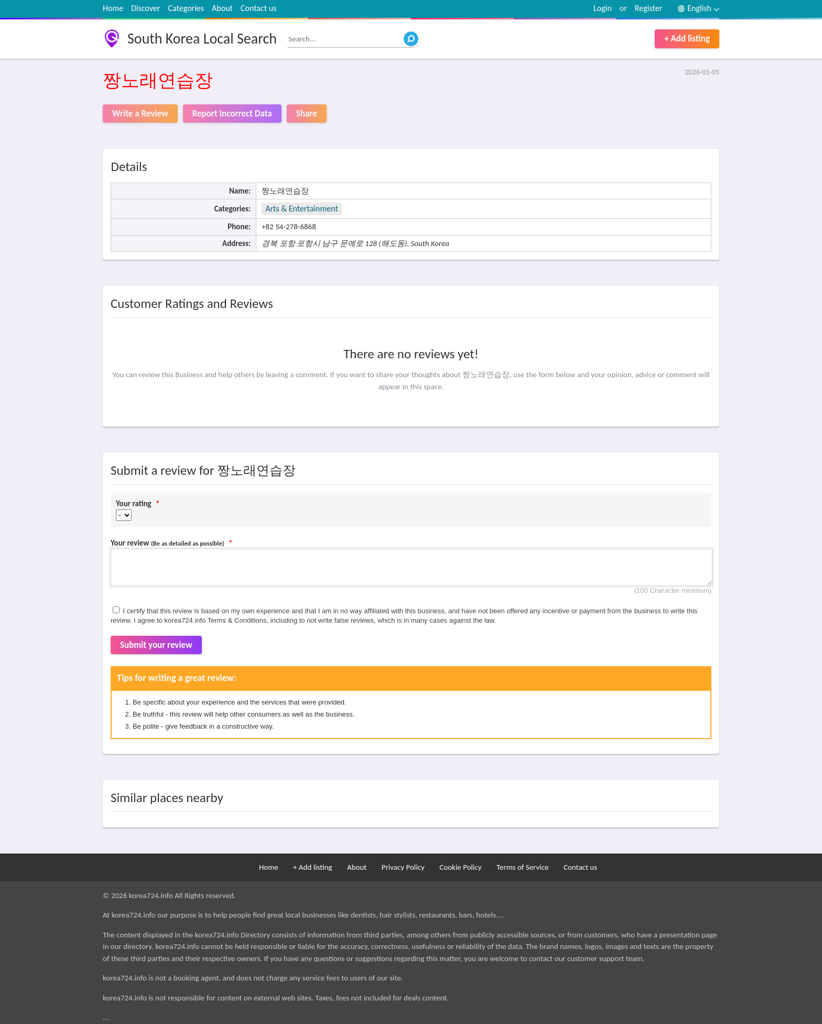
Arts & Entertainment (301, 209)
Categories (186, 8)
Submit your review (156, 644)
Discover (145, 8)
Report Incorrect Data (232, 113)
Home (113, 8)
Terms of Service (522, 867)
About (222, 8)
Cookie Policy (460, 867)
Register (648, 8)
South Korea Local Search (202, 38)
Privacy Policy (403, 867)
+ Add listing (687, 38)
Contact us (258, 8)
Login (602, 8)
